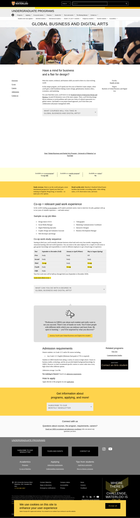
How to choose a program (85, 469)
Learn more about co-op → (42, 278)
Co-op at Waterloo (25, 469)
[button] (112, 3)
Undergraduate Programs (28, 440)
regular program (74, 173)
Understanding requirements (55, 469)
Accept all (113, 506)
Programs (25, 465)
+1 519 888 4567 (19, 488)
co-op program (48, 173)
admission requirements (73, 374)
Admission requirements (55, 465)
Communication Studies (114, 355)
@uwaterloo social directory (91, 499)
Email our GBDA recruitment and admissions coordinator (63, 429)
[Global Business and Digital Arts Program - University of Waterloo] (70, 136)
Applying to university (85, 465)
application (70, 382)
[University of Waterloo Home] (20, 3)
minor (100, 173)
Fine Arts (114, 351)
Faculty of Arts (114, 83)
